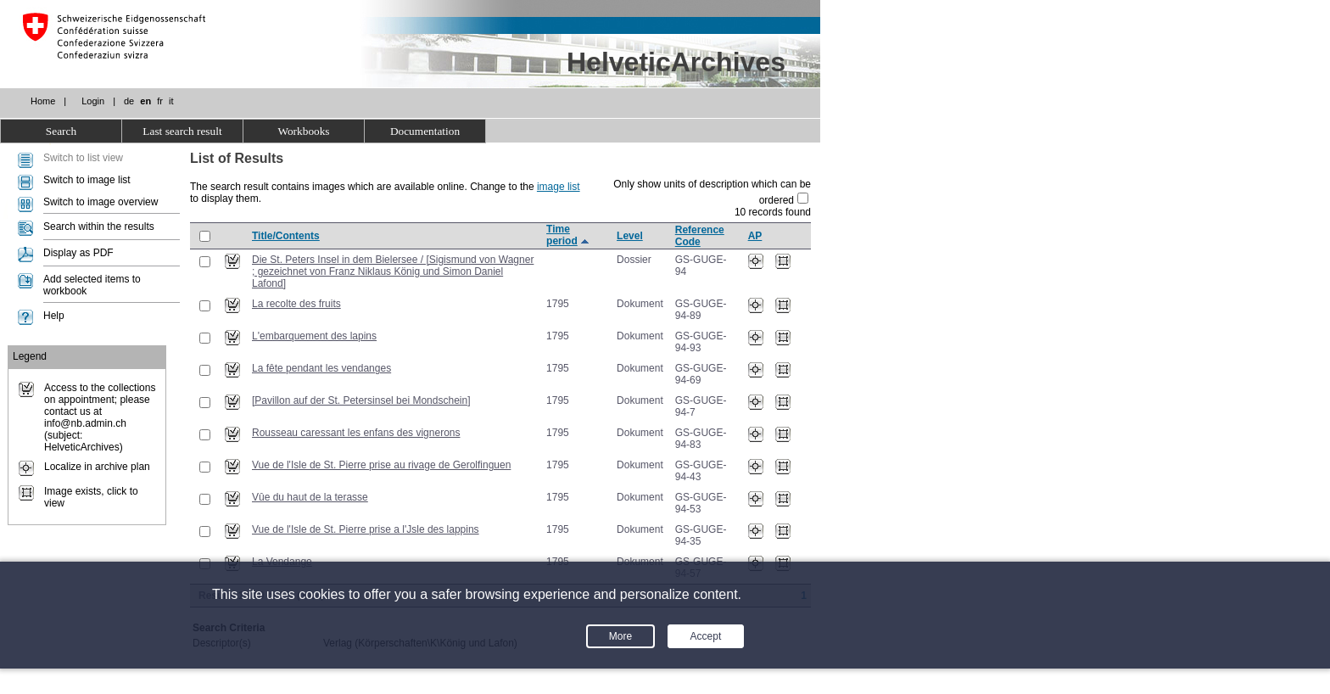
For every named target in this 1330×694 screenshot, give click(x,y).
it (171, 101)
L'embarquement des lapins (314, 336)
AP (755, 236)
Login (92, 101)
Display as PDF (78, 253)
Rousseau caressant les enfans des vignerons (356, 433)
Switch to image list (87, 180)
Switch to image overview (100, 202)
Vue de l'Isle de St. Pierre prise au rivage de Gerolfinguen (381, 465)
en (145, 101)
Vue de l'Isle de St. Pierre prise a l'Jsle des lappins (365, 529)
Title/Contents (286, 236)
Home (43, 101)
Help (53, 316)
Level (630, 236)
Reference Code (699, 236)
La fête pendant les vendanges (321, 368)
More (620, 636)
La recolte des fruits (296, 304)
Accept (706, 636)
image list (558, 187)
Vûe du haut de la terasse (310, 497)
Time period (562, 235)
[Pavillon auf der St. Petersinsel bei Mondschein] (361, 400)
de (129, 101)
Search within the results (98, 226)
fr (160, 101)
